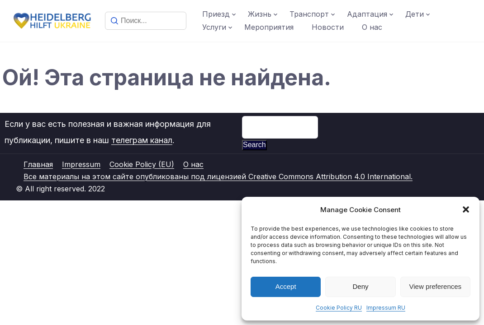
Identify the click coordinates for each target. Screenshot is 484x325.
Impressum (81, 164)
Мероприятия (269, 27)
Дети (414, 14)
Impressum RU (385, 307)
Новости (328, 27)
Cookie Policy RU (339, 307)
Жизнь (259, 14)
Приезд (216, 14)
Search (254, 145)
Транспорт (309, 14)
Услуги (214, 27)
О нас (372, 27)
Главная (38, 164)
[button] (465, 209)
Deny (360, 286)
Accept (285, 286)
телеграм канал (141, 140)
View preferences (435, 286)
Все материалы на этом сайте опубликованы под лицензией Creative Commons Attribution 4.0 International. (218, 176)
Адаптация (367, 14)
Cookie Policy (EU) (141, 164)
